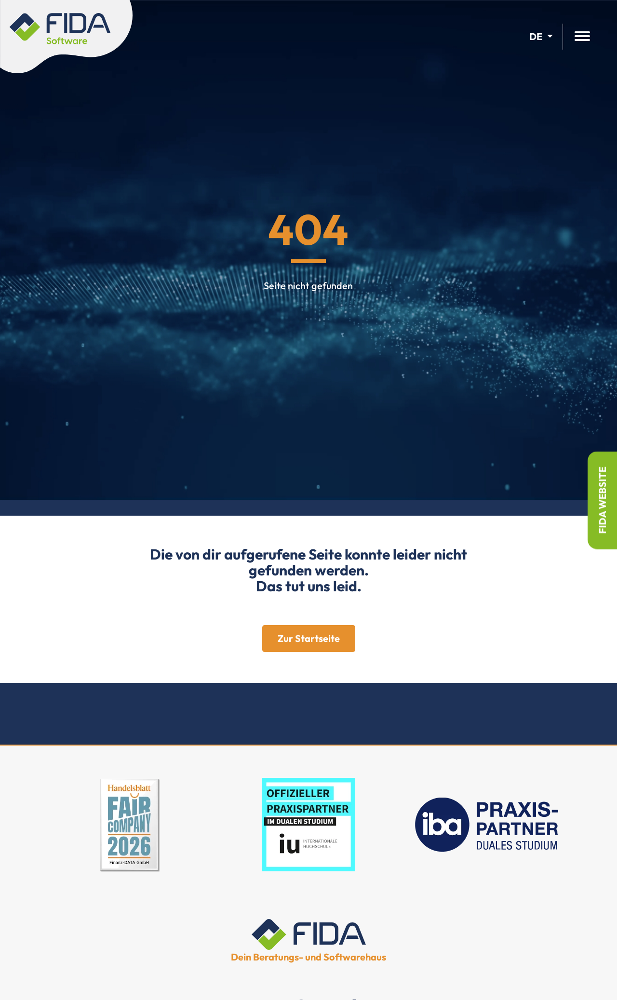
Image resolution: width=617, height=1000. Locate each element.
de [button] (535, 36)
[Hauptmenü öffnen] (582, 36)
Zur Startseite (309, 638)
